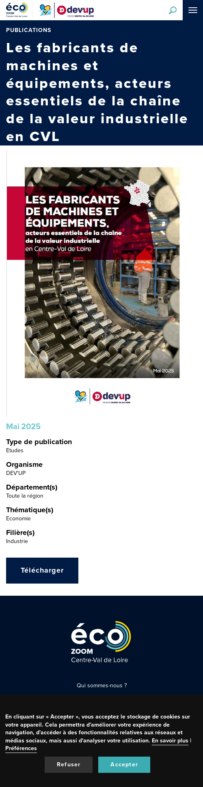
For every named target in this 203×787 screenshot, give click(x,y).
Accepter (124, 764)
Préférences (21, 748)
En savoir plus (170, 740)
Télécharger (42, 570)
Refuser (68, 764)
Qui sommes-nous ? (102, 685)
